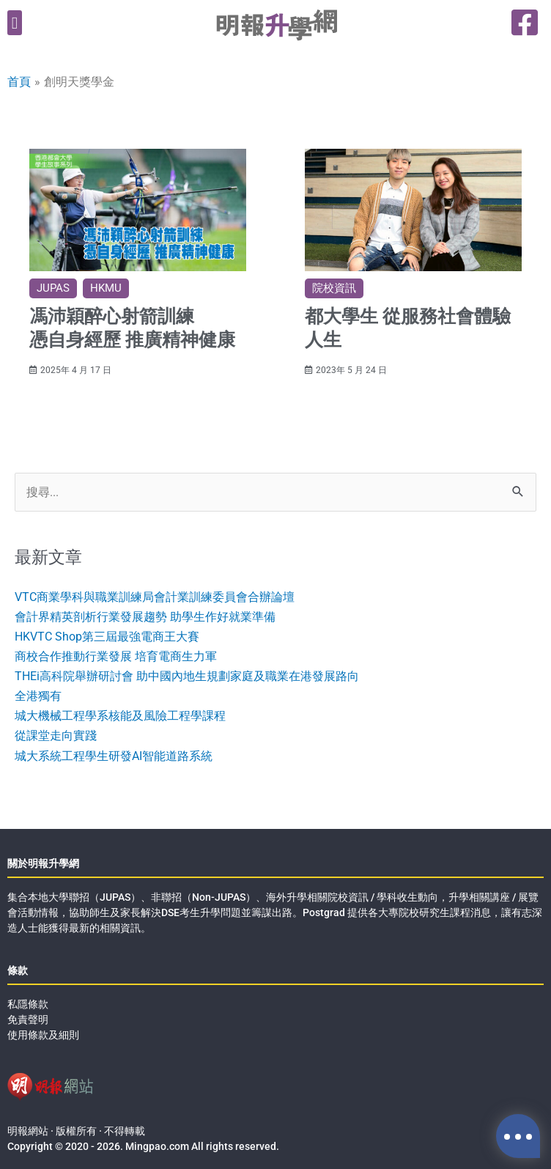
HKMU (106, 288)
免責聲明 (27, 1019)
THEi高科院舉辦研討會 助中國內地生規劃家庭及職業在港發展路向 (187, 676)
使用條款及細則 (43, 1035)
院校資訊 (334, 288)
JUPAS (53, 288)
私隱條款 (27, 1004)
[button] (14, 23)
